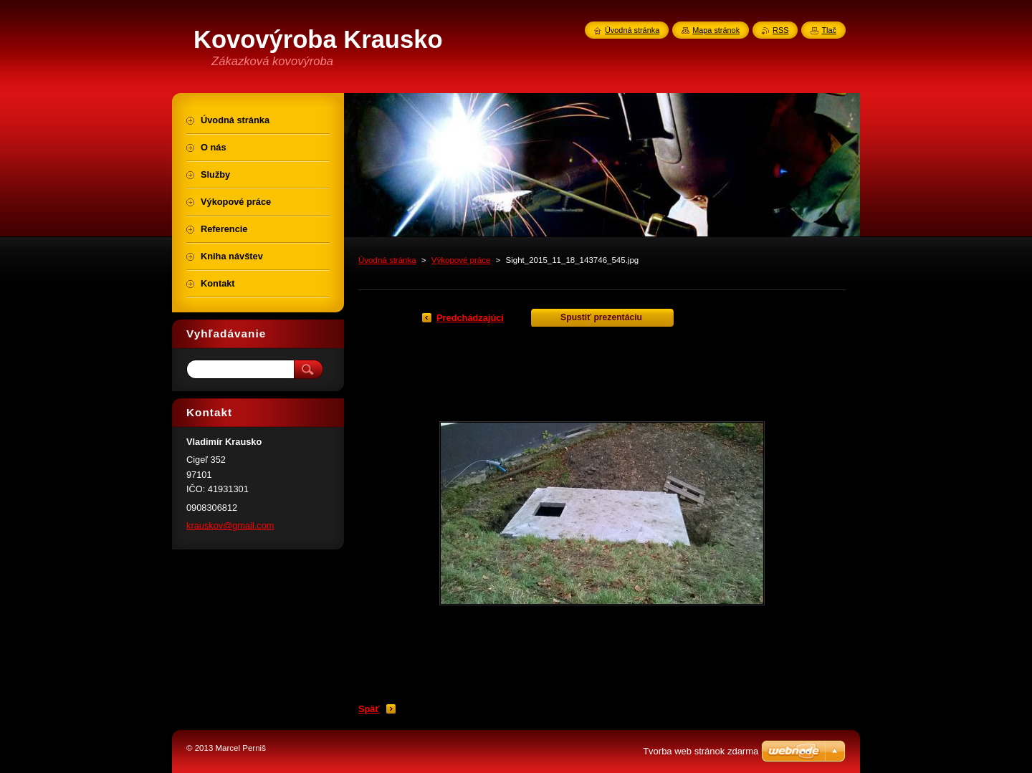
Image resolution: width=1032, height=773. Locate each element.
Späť (369, 709)
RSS (780, 30)
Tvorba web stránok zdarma (700, 751)
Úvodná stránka (387, 260)
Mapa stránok (716, 30)
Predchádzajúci (470, 317)
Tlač (828, 30)
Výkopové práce (461, 260)
